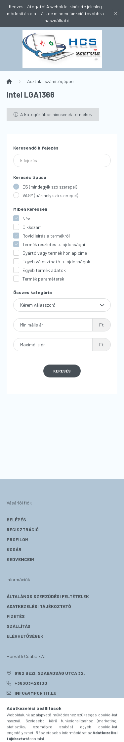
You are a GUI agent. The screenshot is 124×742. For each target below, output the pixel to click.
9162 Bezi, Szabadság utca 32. (50, 673)
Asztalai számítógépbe (50, 81)
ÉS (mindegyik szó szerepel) (49, 187)
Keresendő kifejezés (36, 148)
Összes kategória (32, 292)
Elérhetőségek (25, 636)
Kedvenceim (20, 559)
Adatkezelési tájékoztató (39, 606)
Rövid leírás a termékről (46, 236)
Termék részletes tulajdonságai (53, 244)
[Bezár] (116, 14)
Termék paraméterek (43, 279)
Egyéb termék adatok (44, 270)
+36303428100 (31, 683)
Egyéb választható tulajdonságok (56, 261)
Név (26, 218)
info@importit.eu (36, 693)
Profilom (17, 539)
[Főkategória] (9, 81)
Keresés (62, 371)
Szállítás (18, 626)
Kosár (14, 549)
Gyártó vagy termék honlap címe (54, 253)
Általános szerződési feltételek (48, 596)
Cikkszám (32, 227)
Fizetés (16, 616)
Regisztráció (23, 529)
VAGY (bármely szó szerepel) (50, 195)
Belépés (16, 519)
